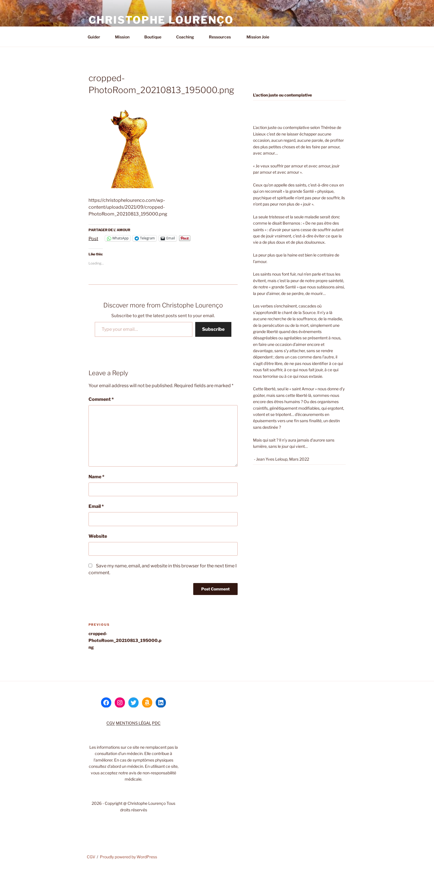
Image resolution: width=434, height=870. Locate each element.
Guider (97, 36)
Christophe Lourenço (161, 20)
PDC (156, 723)
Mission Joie (257, 36)
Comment (101, 399)
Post (93, 238)
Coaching (187, 36)
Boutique (155, 36)
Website (98, 536)
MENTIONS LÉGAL (133, 723)
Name (96, 476)
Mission (125, 36)
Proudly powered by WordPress (128, 856)
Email (96, 506)
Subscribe (213, 329)
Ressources (222, 36)
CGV (110, 723)
